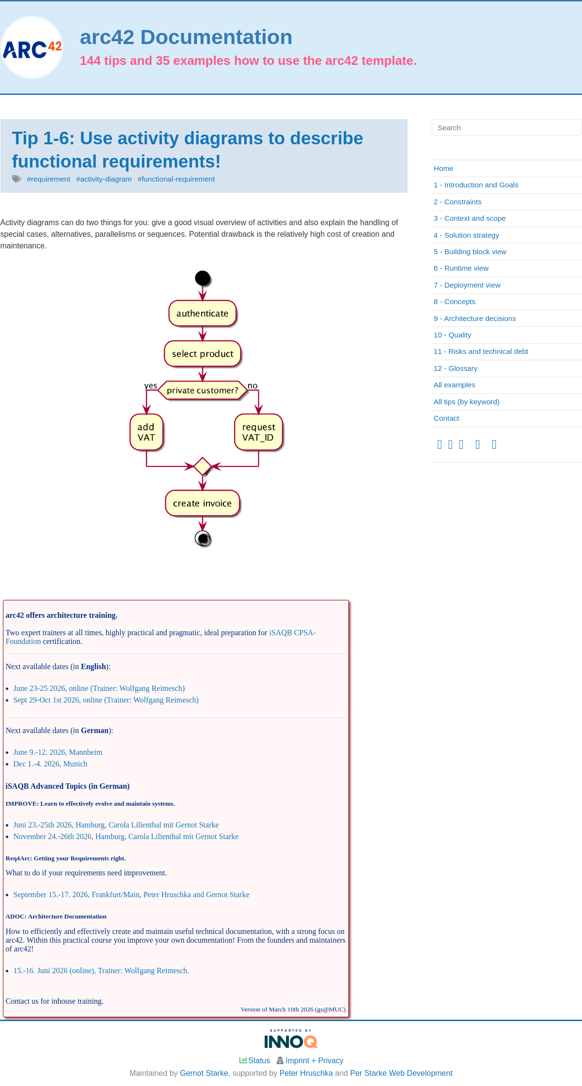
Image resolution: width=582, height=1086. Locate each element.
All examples (454, 385)
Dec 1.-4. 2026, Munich (51, 764)
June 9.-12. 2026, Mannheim (58, 752)
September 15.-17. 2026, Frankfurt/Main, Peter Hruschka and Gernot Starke (132, 894)
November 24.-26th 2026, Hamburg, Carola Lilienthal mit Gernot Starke (126, 836)
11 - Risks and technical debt (481, 351)
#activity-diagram (104, 179)
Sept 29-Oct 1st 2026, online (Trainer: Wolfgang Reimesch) (106, 700)
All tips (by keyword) (467, 402)
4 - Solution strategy (466, 235)
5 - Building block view (470, 251)
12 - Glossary (455, 368)
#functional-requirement (176, 179)
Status (254, 1060)
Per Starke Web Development (401, 1073)
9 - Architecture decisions (475, 318)
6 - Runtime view (461, 268)
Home (444, 168)
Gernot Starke (204, 1073)
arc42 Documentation (186, 37)
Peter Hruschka (306, 1073)
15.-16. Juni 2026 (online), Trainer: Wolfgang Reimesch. (101, 970)
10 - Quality (453, 335)
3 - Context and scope (470, 218)
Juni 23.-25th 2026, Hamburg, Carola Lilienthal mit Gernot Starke (116, 825)
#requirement (49, 179)
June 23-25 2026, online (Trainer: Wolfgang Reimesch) (99, 688)
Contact (446, 418)
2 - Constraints (458, 202)
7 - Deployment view (467, 285)
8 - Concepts (454, 301)
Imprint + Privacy (314, 1060)
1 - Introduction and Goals (476, 185)
